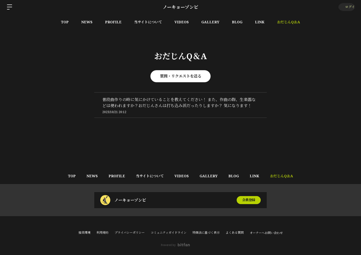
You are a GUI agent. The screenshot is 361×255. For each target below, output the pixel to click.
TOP (65, 22)
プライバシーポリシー (130, 232)
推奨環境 (84, 232)
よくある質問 (235, 232)
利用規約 (103, 232)
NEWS (87, 22)
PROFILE (113, 22)
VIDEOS (181, 22)
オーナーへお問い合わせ (266, 232)
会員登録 (249, 200)
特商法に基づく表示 (206, 232)
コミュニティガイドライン (169, 232)
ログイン (346, 7)
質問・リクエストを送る (180, 76)
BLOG (237, 22)
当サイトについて (148, 22)
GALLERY (210, 22)
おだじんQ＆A (288, 22)
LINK (259, 22)
